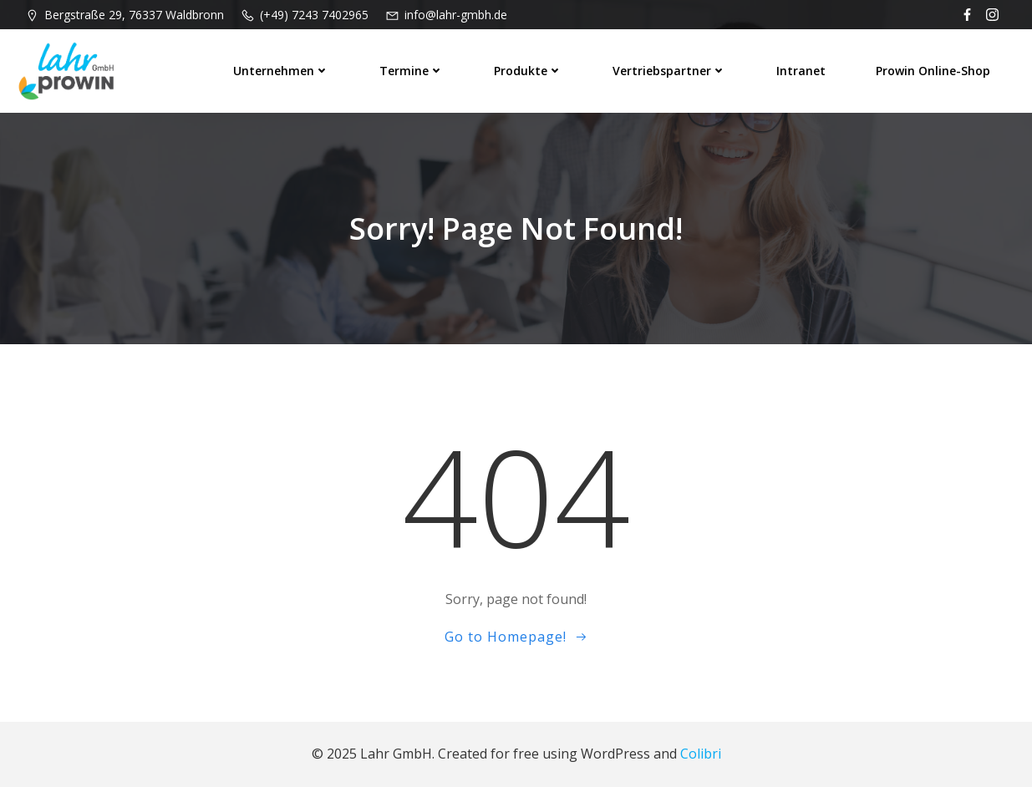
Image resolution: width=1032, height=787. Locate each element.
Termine (411, 71)
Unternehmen (281, 71)
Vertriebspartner (669, 71)
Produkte (528, 71)
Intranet (801, 71)
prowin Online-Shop (933, 71)
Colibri (700, 753)
